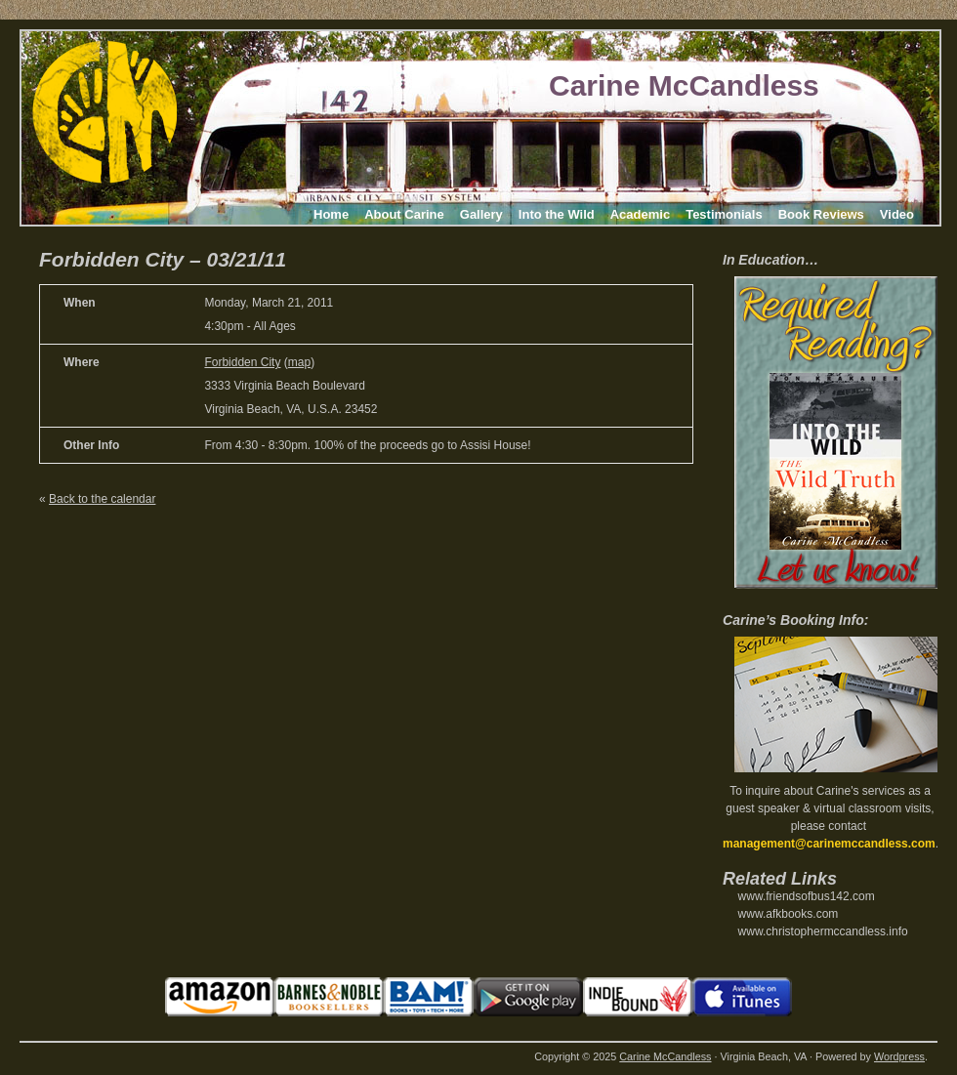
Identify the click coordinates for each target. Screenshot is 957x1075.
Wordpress (899, 1056)
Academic (640, 214)
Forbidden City (242, 362)
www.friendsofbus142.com (806, 896)
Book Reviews (821, 214)
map (299, 362)
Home (331, 214)
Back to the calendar (102, 499)
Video (897, 214)
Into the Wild (557, 214)
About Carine (404, 214)
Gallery (481, 214)
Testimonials (724, 214)
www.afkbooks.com (788, 914)
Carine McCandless (684, 85)
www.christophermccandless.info (823, 931)
